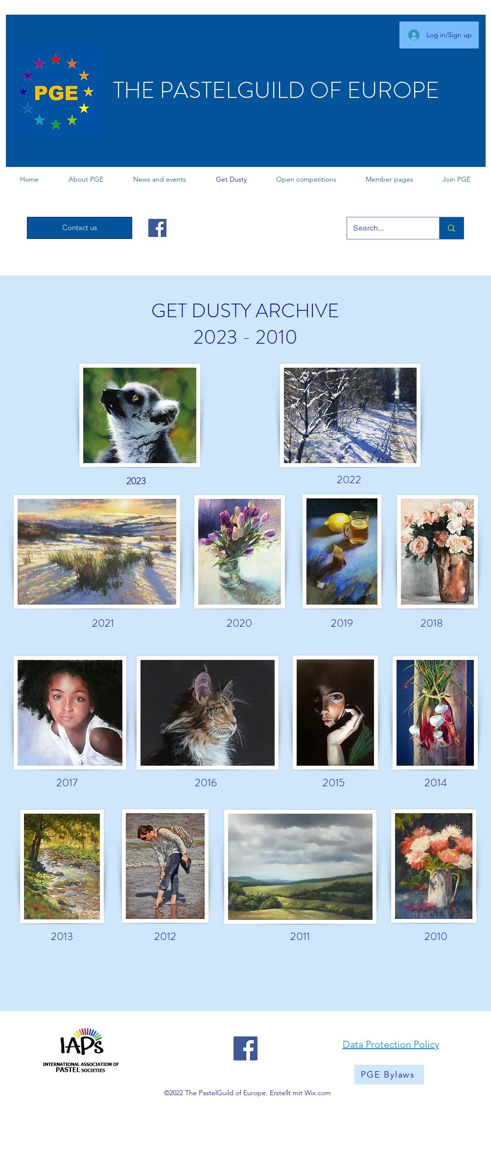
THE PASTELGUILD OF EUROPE (276, 90)
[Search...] (386, 228)
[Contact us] (79, 228)
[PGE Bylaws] (389, 1074)
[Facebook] (157, 228)
